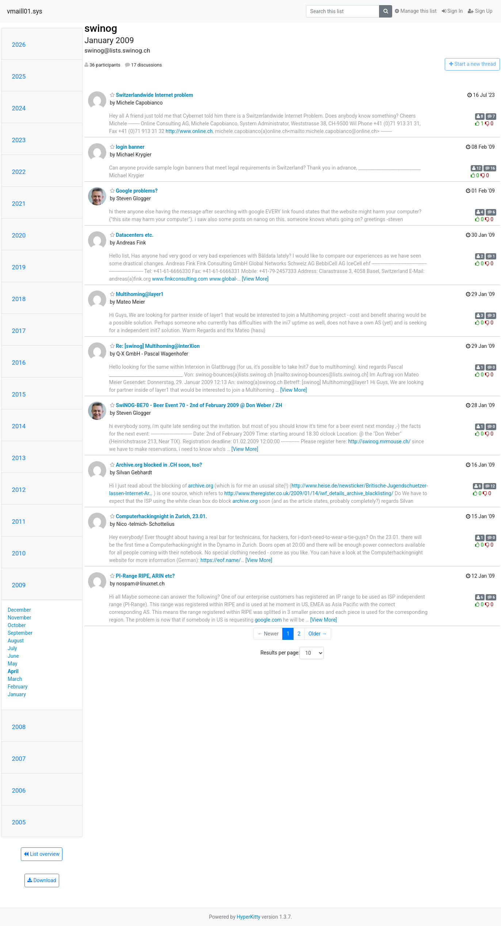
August (16, 641)
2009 (19, 585)
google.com (268, 620)
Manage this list (415, 11)
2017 (19, 330)
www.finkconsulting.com (180, 279)
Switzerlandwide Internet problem (151, 95)
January (17, 694)
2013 (19, 458)
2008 (19, 726)
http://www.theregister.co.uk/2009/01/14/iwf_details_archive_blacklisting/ (308, 493)
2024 (19, 108)
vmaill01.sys (24, 11)
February (17, 687)
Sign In (452, 11)
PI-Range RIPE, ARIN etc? (142, 576)
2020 (19, 235)
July (12, 648)
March (15, 679)
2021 (19, 203)
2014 (19, 426)
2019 (19, 267)
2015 (19, 394)
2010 (19, 553)
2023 (19, 140)
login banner (127, 147)
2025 (19, 76)
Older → (318, 634)
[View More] (255, 279)
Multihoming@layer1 (137, 294)
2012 (19, 489)
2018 (19, 299)
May (12, 664)
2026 (19, 44)
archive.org (200, 486)
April (13, 671)
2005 (19, 822)
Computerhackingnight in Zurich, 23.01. (158, 516)
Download (41, 880)
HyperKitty (248, 917)
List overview (42, 854)
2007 (19, 758)
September (20, 633)
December (19, 610)
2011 (19, 521)
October (17, 625)
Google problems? (134, 191)
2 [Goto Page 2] (299, 634)
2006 (19, 790)
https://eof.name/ (220, 560)
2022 (19, 171)
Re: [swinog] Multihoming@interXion (155, 346)
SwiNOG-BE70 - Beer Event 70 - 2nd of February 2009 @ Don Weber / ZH (196, 405)
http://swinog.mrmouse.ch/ (379, 441)
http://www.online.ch (189, 131)
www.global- (223, 279)
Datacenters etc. (132, 235)
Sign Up (480, 11)
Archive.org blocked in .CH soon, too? (156, 465)
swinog (100, 28)
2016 (19, 362)
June (13, 656)
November (19, 618)
